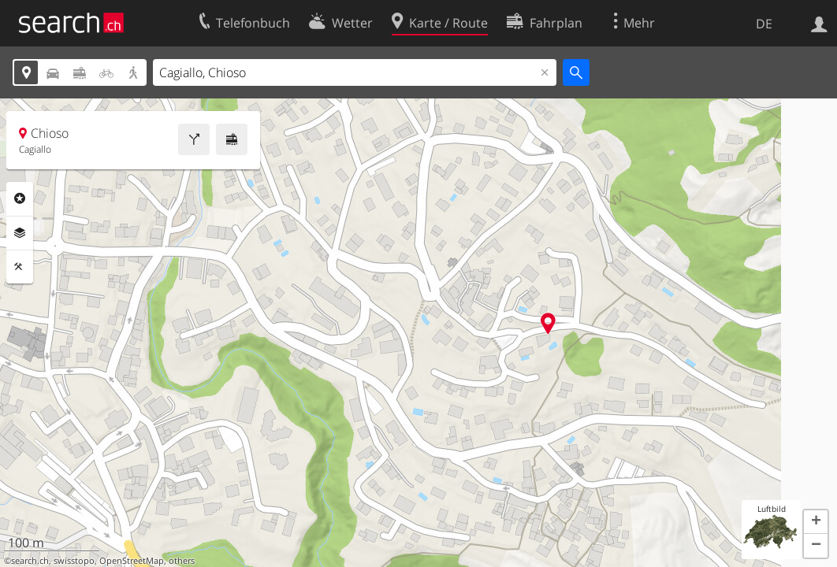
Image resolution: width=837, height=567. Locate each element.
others (182, 560)
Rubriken (19, 198)
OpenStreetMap (131, 560)
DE (764, 23)
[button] (816, 522)
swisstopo (74, 560)
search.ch (30, 560)
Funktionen (19, 267)
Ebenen (19, 233)
